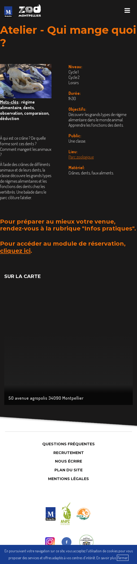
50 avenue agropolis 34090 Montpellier (46, 398)
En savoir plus (106, 558)
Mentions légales (68, 478)
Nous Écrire (68, 461)
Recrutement (68, 452)
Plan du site (68, 470)
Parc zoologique (81, 157)
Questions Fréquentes (68, 444)
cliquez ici (15, 250)
